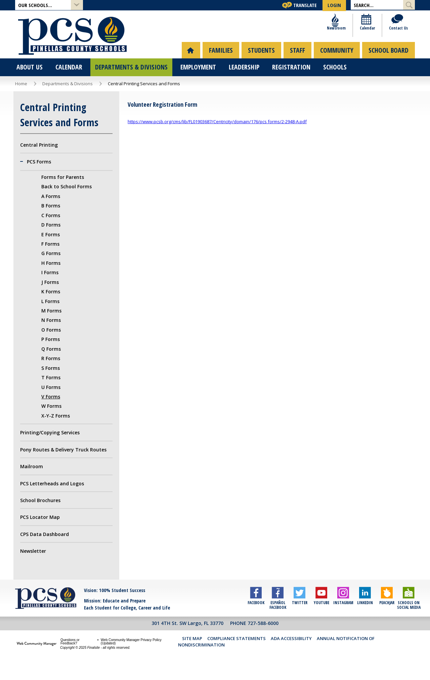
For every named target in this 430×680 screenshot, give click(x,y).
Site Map (192, 652)
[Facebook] (256, 613)
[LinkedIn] (365, 613)
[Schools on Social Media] (409, 613)
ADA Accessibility (291, 652)
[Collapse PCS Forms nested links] (23, 176)
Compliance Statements (236, 652)
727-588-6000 (263, 637)
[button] (49, 5)
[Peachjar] (387, 613)
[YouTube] (321, 613)
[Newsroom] (336, 37)
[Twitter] (299, 613)
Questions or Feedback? (70, 655)
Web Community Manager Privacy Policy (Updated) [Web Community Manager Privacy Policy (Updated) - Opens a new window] (131, 655)
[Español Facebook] (278, 613)
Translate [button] (305, 5)
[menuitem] (191, 64)
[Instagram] (343, 613)
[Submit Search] (409, 5)
